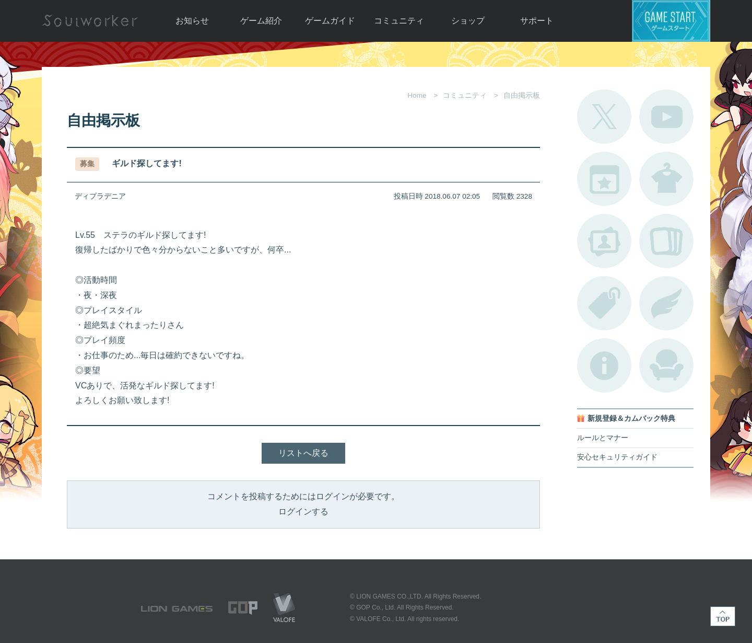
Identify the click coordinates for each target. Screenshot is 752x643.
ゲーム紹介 (261, 20)
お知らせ (192, 20)
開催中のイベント (604, 179)
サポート (537, 20)
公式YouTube (666, 116)
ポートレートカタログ (604, 241)
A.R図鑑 (666, 241)
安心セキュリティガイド (617, 457)
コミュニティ (399, 20)
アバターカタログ (666, 179)
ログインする (303, 511)
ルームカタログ (666, 365)
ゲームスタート (671, 21)
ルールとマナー (602, 438)
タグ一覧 (604, 303)
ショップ (468, 20)
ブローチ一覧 (666, 303)
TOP (722, 616)
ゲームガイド (330, 20)
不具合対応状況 (604, 365)
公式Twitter (604, 116)
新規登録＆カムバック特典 (631, 418)
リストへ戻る (303, 453)
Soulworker (90, 21)
